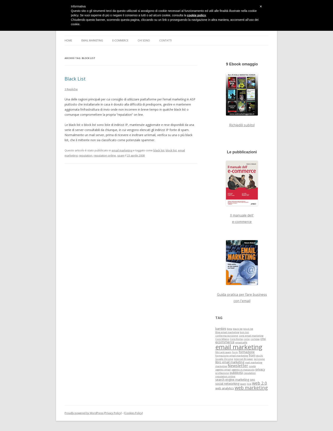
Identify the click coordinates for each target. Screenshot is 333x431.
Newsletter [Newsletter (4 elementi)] (238, 365)
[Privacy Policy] (112, 413)
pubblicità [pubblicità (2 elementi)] (236, 373)
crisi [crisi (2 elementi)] (263, 339)
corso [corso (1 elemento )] (247, 339)
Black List (75, 78)
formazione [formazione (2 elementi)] (247, 352)
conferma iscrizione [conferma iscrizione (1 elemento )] (226, 335)
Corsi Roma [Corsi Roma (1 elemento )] (236, 339)
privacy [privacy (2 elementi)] (260, 369)
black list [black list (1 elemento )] (238, 328)
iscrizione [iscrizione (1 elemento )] (259, 359)
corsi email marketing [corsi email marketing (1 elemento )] (251, 335)
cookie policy (196, 15)
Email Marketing (92, 40)
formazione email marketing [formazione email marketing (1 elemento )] (231, 355)
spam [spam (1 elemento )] (243, 383)
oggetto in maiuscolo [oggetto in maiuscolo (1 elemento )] (243, 369)
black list (158, 150)
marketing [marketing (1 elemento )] (221, 366)
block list (171, 150)
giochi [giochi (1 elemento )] (259, 355)
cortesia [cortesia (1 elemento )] (255, 339)
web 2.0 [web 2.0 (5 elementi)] (259, 383)
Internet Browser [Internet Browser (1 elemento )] (243, 359)
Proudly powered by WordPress (84, 413)
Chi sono (144, 40)
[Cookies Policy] (133, 413)
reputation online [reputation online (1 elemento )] (225, 376)
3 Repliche (71, 89)
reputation (85, 155)
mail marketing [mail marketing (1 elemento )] (253, 362)
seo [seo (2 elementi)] (252, 379)
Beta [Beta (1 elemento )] (229, 328)
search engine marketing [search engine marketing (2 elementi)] (232, 379)
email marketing (122, 150)
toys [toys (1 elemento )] (249, 383)
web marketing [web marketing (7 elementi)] (251, 388)
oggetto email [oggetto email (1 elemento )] (223, 369)
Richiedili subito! (242, 125)
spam (120, 155)
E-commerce (120, 40)
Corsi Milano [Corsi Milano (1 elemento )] (222, 339)
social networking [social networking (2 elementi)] (227, 384)
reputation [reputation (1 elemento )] (250, 373)
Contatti (165, 40)
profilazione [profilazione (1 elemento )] (222, 373)
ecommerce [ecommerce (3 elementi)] (224, 342)
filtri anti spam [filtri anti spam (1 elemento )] (223, 352)
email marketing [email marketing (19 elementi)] (238, 347)
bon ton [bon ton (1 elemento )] (244, 332)
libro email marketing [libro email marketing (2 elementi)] (229, 362)
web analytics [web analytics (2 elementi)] (224, 388)
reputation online (105, 155)
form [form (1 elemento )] (235, 352)
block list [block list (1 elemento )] (248, 328)
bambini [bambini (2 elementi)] (220, 329)
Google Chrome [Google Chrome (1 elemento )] (224, 359)
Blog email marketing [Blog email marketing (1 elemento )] (227, 332)
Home (68, 40)
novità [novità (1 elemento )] (252, 366)
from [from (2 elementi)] (252, 355)
